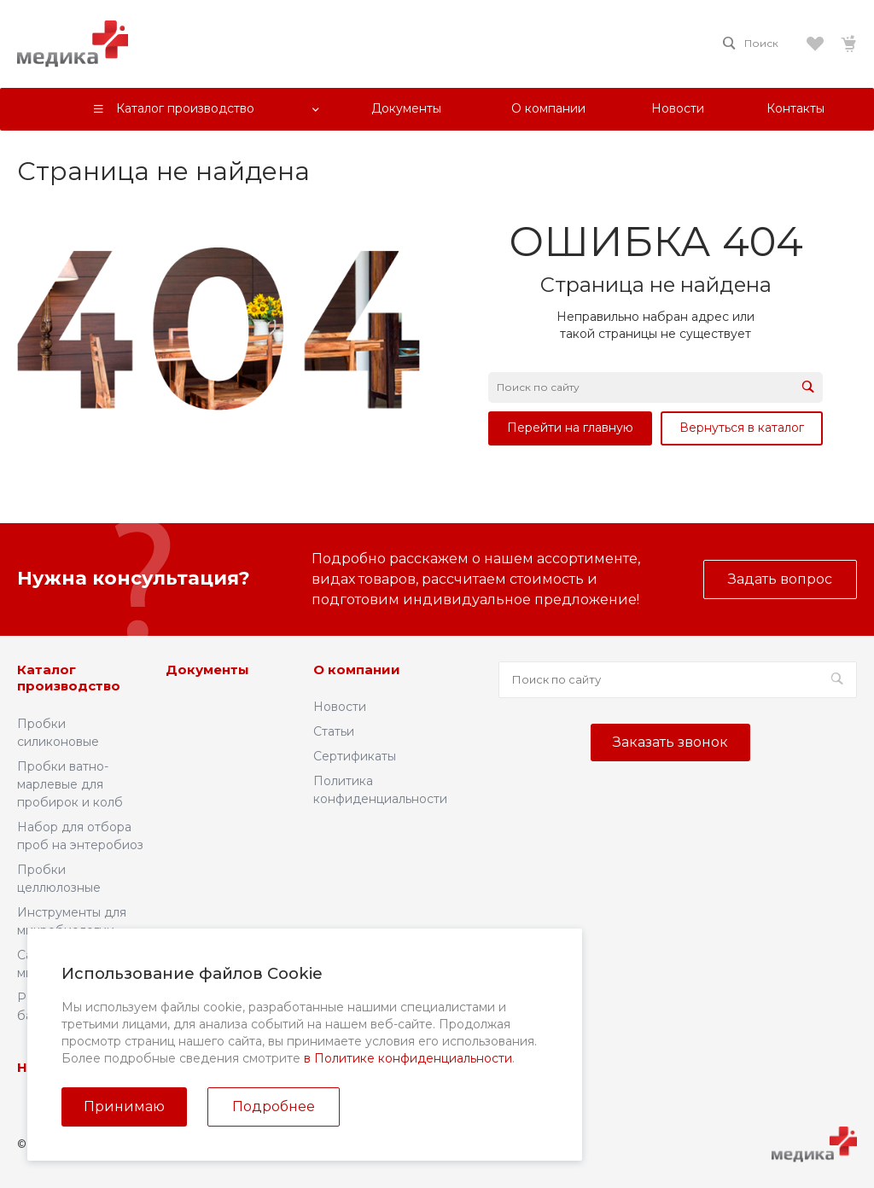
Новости (339, 706)
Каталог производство (68, 678)
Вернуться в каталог (741, 427)
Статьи (333, 731)
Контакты (276, 1067)
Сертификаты (354, 756)
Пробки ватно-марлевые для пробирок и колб (70, 784)
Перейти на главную (570, 427)
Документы (207, 669)
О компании (356, 669)
